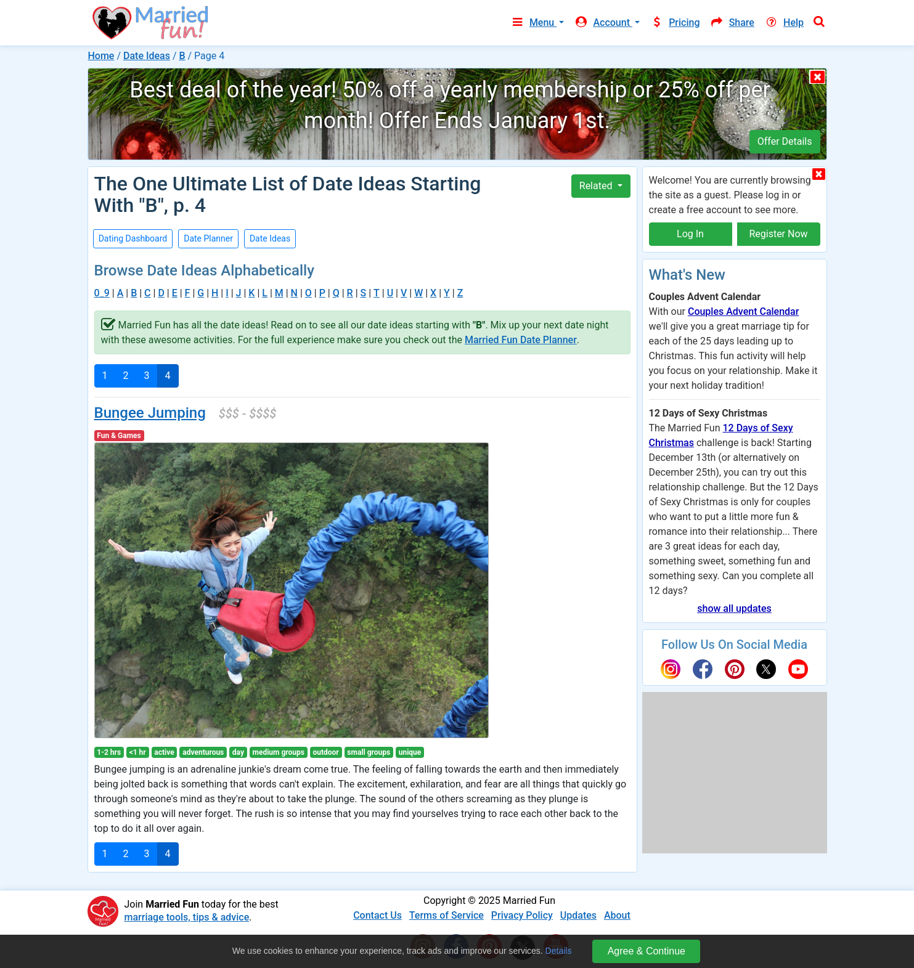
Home (101, 56)
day (238, 752)
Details (558, 951)
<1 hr (137, 752)
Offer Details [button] (784, 141)
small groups (368, 752)
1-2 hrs (109, 752)
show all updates (734, 608)
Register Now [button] (778, 234)
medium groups (278, 752)
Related (597, 186)
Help (784, 22)
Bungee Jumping (150, 412)
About (617, 915)
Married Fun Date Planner (521, 340)
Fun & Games (119, 435)
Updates (578, 915)
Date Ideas (146, 56)
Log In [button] (690, 234)
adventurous (203, 752)
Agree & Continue (646, 951)
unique (410, 752)
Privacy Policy (522, 915)
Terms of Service (446, 915)
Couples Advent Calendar (743, 311)
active (164, 752)
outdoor (326, 752)
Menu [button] (533, 22)
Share (732, 22)
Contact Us (377, 915)
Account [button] (603, 22)
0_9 (102, 293)
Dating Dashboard (133, 238)
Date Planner (208, 238)
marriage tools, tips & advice (187, 917)
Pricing (675, 22)
